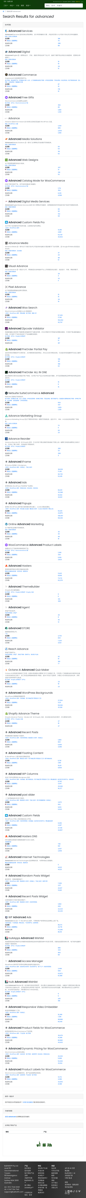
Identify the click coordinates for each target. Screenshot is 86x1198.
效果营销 (35, 923)
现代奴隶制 (69, 1187)
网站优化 (21, 923)
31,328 (60, 707)
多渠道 (25, 398)
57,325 (60, 315)
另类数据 (41, 1180)
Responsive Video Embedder (33, 1007)
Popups (19, 503)
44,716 (60, 927)
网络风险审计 (42, 1178)
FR (58, 1)
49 (59, 361)
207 (59, 167)
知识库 (53, 1168)
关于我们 (54, 1183)
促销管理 (34, 1054)
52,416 (60, 476)
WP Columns (23, 774)
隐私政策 (75, 1184)
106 (59, 359)
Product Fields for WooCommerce (36, 1028)
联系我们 (54, 1185)
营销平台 (27, 654)
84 (59, 209)
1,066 (59, 133)
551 (59, 846)
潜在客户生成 (34, 654)
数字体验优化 (48, 758)
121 (59, 451)
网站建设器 (54, 779)
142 (59, 214)
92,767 (60, 322)
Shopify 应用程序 (20, 336)
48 (59, 537)
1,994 (59, 904)
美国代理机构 (12, 59)
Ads (17, 482)
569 (59, 971)
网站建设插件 (49, 821)
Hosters (19, 566)
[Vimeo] (79, 1191)
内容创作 (71, 779)
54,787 (60, 235)
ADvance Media (18, 243)
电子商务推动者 (72, 80)
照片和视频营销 (41, 800)
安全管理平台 (33, 966)
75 (59, 41)
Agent (19, 607)
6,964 (60, 745)
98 (59, 258)
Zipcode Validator (26, 328)
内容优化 (35, 488)
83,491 (60, 1022)
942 (59, 804)
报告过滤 (41, 1183)
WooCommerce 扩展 (21, 103)
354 (59, 190)
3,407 (60, 849)
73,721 (60, 578)
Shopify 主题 (30, 592)
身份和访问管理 (24, 966)
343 (59, 950)
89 (59, 46)
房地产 (15, 613)
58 (59, 216)
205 (59, 999)
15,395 (60, 1014)
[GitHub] (66, 1193)
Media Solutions (25, 139)
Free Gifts (21, 97)
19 (58, 61)
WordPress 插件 (14, 228)
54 (59, 149)
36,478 (60, 1035)
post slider (21, 794)
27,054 (60, 700)
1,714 (59, 188)
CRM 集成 (68, 1178)
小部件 (7, 228)
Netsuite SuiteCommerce (31, 393)
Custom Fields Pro (26, 222)
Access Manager (25, 961)
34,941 (60, 497)
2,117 (59, 885)
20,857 (60, 830)
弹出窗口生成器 (24, 509)
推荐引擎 (45, 881)
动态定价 (22, 1054)
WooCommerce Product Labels (34, 545)
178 (59, 89)
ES (60, 1)
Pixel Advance (17, 287)
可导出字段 (55, 1171)
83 (59, 211)
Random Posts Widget (29, 875)
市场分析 (41, 1171)
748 (59, 844)
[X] (66, 1191)
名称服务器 (8, 842)
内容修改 (22, 698)
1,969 (59, 740)
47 (59, 253)
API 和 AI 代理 (70, 1168)
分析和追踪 (8, 923)
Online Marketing (26, 524)
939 (59, 906)
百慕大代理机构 (12, 36)
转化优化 (29, 488)
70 (59, 425)
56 (59, 147)
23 (59, 432)
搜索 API (34, 313)
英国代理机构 (12, 165)
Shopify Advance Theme (23, 713)
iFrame (19, 462)
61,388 (60, 976)
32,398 (60, 492)
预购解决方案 (19, 82)
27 (59, 721)
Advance (14, 118)
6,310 (59, 193)
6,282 (60, 823)
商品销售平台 (15, 80)
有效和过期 (8, 43)
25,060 (60, 786)
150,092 (60, 320)
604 (59, 403)
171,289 (60, 930)
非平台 (13, 103)
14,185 (60, 230)
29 (59, 66)
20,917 (60, 888)
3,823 (60, 559)
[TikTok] (74, 1191)
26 (59, 615)
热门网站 (28, 1185)
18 (58, 539)
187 (59, 338)
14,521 (60, 867)
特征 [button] (11, 5)
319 (59, 172)
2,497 (60, 825)
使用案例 (42, 1188)
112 (59, 174)
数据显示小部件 (32, 738)
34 (59, 299)
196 (59, 38)
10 (58, 68)
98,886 (60, 1019)
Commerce (22, 75)
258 (59, 453)
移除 (66, 1182)
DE (56, 1)
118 (59, 151)
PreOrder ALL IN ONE (27, 372)
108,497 (60, 516)
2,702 (60, 636)
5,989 (60, 1058)
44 (59, 255)
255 (59, 448)
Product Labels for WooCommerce (37, 1069)
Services (20, 31)
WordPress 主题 (13, 124)
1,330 (59, 112)
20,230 (60, 911)
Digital (19, 52)
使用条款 (68, 1184)
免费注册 (10, 1)
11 (58, 428)
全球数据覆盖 (42, 1185)
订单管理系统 (23, 400)
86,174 (60, 925)
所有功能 (41, 1187)
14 (58, 170)
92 (59, 656)
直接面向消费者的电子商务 (66, 398)
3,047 (60, 784)
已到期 (7, 46)
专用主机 (19, 571)
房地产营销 (21, 654)
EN (54, 1)
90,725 (60, 474)
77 (58, 664)
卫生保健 (19, 251)
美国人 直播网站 (12, 41)
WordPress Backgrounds (30, 693)
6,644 (60, 809)
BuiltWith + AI (70, 1173)
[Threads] (77, 1191)
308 (59, 601)
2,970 (60, 802)
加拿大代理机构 (12, 423)
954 (59, 953)
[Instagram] (69, 1193)
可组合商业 (57, 80)
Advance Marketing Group (25, 416)
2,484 (60, 968)
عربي (82, 1)
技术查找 (28, 1168)
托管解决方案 (23, 80)
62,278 (60, 580)
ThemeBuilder (24, 586)
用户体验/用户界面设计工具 (33, 698)
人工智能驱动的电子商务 (38, 80)
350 (59, 105)
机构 (6, 36)
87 (59, 84)
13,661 (60, 890)
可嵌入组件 (29, 467)
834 (59, 638)
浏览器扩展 (69, 1175)
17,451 (60, 471)
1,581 (59, 763)
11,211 (59, 702)
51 (58, 260)
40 (59, 620)
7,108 (59, 1017)
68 (59, 955)
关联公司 (54, 1187)
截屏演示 (41, 1192)
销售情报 (41, 1173)
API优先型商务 (49, 80)
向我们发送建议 (28, 1102)
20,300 (60, 1056)
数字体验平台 (55, 398)
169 (59, 661)
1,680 (59, 110)
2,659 (60, 851)
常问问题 (54, 1178)
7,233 (60, 641)
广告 (6, 634)
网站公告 (50, 509)
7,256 (60, 883)
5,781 (59, 761)
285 (59, 43)
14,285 (60, 1037)
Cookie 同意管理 (43, 509)
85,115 (60, 932)
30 (59, 532)
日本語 (73, 1)
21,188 (60, 1084)
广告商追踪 (15, 923)
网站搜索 (22, 313)
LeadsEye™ (29, 1187)
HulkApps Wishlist (26, 938)
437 (59, 405)
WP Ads (19, 917)
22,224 (60, 909)
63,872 (60, 973)
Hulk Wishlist (23, 982)
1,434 (59, 126)
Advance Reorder (19, 439)
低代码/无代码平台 (63, 779)
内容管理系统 (9, 613)
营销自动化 (23, 488)
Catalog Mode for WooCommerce (36, 180)
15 (58, 294)
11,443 (60, 573)
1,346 (59, 552)
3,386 (60, 1079)
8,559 (60, 575)
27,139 (60, 828)
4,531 (59, 643)
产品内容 (28, 1075)
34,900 (60, 1082)
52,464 (60, 1061)
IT (61, 1)
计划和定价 (28, 1192)
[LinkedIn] (69, 1191)
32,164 (60, 1063)
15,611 (59, 765)
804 (59, 742)
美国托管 (25, 571)
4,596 (60, 195)
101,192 (60, 495)
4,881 (59, 232)
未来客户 (41, 1175)
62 (59, 154)
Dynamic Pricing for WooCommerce (38, 1048)
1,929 (59, 407)
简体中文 (78, 1)
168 (59, 364)
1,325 (59, 409)
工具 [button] (5, 5)
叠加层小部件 (33, 509)
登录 (5, 1)
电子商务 (7, 80)
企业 (28, 80)
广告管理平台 (29, 923)
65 (59, 107)
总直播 (7, 38)
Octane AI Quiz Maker (28, 670)
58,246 (60, 518)
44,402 (60, 1042)
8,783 (60, 781)
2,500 (60, 131)
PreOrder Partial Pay (27, 349)
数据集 (67, 1171)
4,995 (60, 747)
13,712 (60, 1077)
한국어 (69, 1)
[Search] (64, 5)
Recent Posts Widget (28, 896)
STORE (19, 628)
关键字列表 (28, 1178)
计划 (17, 5)
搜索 (10, 1117)
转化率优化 (64, 80)
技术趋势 (28, 1171)
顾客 (22, 5)
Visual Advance (18, 266)
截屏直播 (54, 1173)
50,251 (60, 511)
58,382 (60, 705)
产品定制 (22, 1033)
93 (59, 430)
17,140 (60, 317)
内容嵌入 (22, 467)
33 (59, 278)
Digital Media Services (28, 201)
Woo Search (22, 307)
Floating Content (25, 753)
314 (59, 599)
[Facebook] (71, 1191)
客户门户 (40, 966)
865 (59, 128)
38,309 (60, 469)
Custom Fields (24, 815)
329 (59, 555)
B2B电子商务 (39, 398)
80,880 (60, 1040)
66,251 (60, 490)
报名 (26, 1195)
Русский (65, 1)
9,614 (59, 807)
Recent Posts (23, 732)
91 (58, 91)
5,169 (59, 557)
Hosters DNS (22, 836)
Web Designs (23, 160)
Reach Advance (18, 649)
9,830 (60, 768)
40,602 (60, 237)
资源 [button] (27, 5)
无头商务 (9, 400)
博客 (53, 1180)
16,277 (60, 788)
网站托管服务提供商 (10, 571)
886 (59, 948)
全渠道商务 (11, 82)
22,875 (60, 513)
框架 (6, 124)
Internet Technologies (29, 857)
